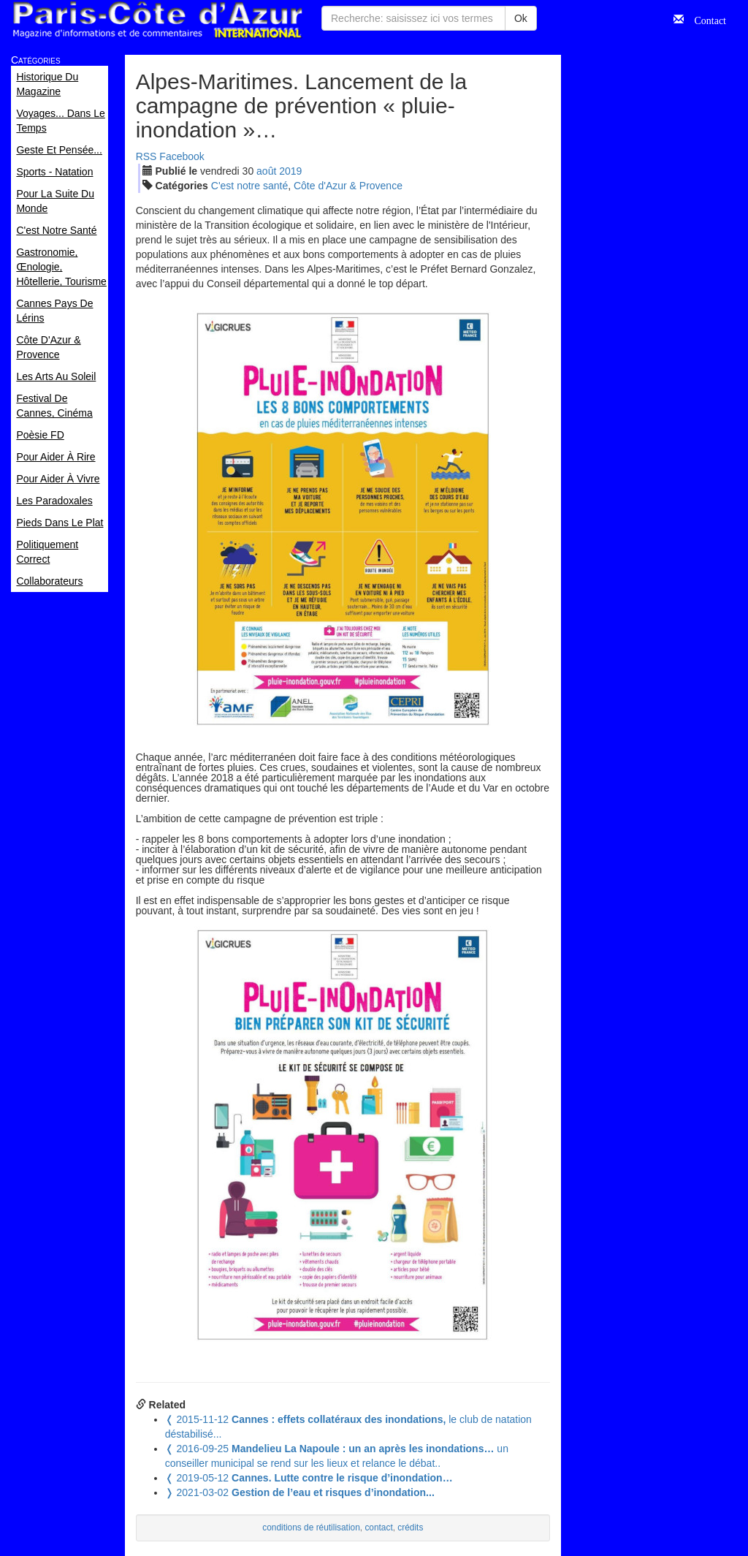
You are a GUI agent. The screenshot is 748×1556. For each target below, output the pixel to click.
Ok (520, 18)
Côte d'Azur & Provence (348, 185)
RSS (146, 156)
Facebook (181, 156)
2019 (290, 171)
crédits (410, 1527)
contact (378, 1527)
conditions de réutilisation (311, 1527)
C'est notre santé (249, 185)
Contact (705, 19)
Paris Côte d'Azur (157, 20)
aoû (266, 171)
